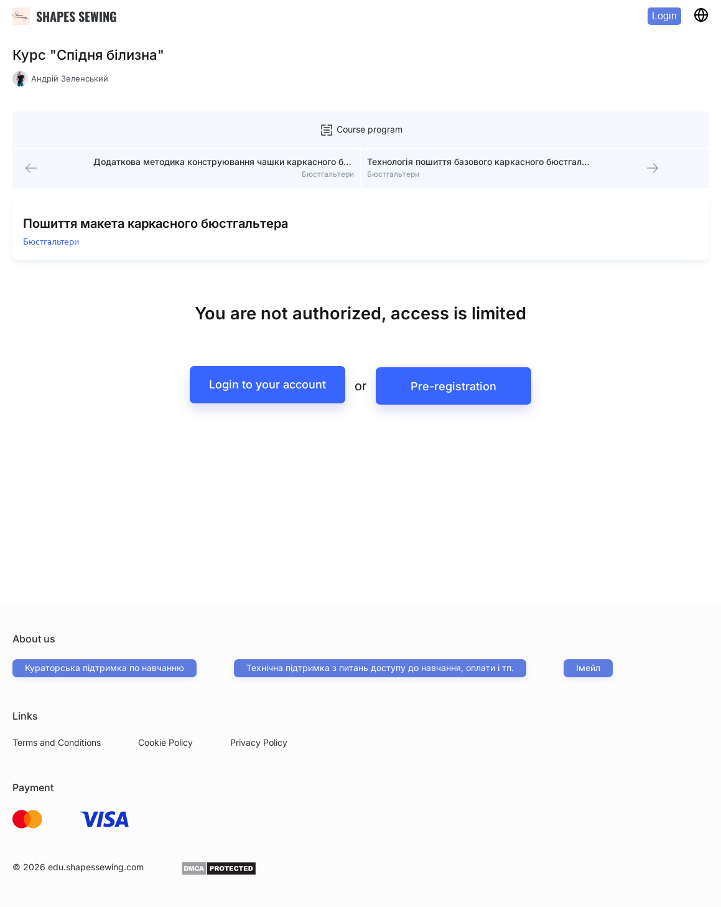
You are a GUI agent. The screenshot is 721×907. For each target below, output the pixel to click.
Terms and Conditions (56, 742)
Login (664, 16)
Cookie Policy (165, 742)
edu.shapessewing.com (96, 867)
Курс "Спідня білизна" (88, 55)
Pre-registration (457, 395)
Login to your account (264, 395)
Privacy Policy (258, 742)
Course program (360, 130)
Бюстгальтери (53, 252)
